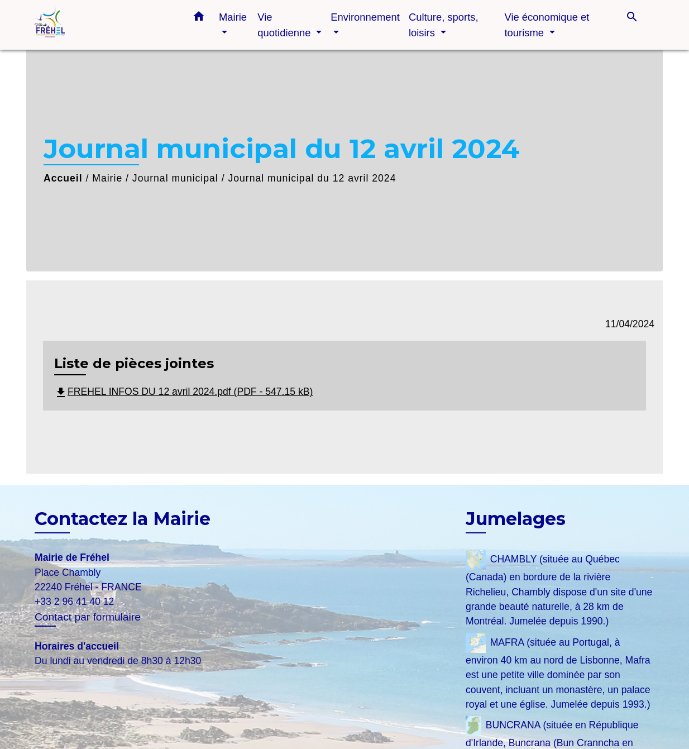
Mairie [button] (233, 17)
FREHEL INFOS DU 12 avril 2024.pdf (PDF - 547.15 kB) (183, 391)
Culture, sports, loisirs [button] (444, 25)
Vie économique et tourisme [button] (546, 25)
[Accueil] (104, 25)
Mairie (107, 178)
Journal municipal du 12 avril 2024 (312, 178)
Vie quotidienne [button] (285, 25)
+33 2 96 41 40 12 (74, 601)
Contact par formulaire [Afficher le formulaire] (88, 617)
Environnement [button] (365, 17)
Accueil (63, 178)
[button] (198, 18)
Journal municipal (175, 178)
